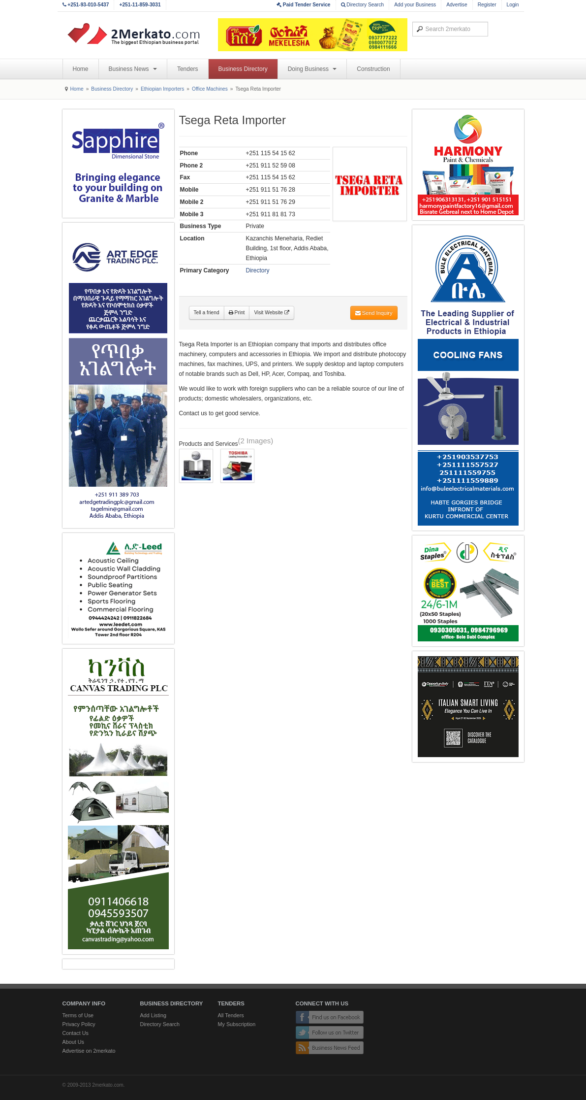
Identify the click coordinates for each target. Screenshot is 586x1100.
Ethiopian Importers (162, 89)
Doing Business (312, 69)
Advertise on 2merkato (89, 1051)
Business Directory (243, 69)
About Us (73, 1042)
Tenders (187, 69)
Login (513, 4)
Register (487, 4)
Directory (258, 270)
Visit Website (271, 312)
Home (81, 69)
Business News (133, 69)
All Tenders (231, 1015)
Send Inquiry (374, 313)
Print (237, 312)
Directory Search (362, 4)
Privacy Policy (78, 1024)
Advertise (456, 4)
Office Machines (210, 89)
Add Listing (153, 1015)
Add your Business (415, 4)
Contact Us (75, 1033)
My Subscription (237, 1024)
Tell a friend (206, 312)
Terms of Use (78, 1015)
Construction (373, 69)
